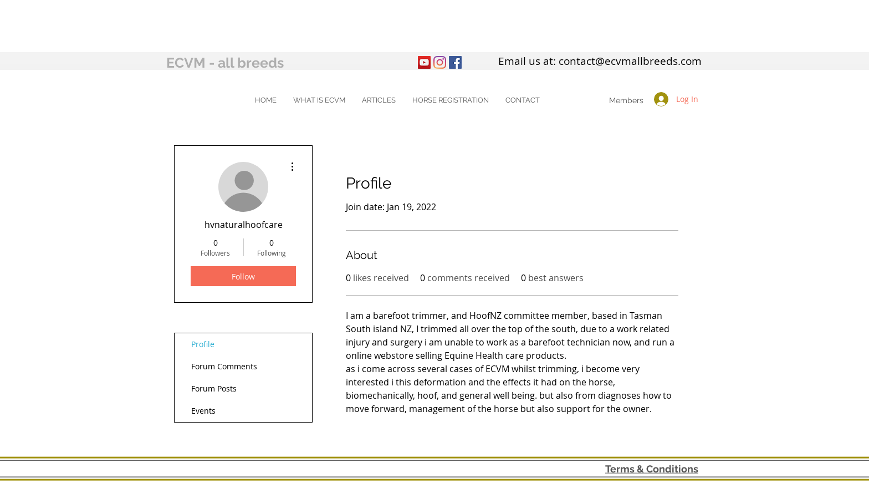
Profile (202, 344)
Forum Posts (214, 388)
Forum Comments (224, 366)
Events (203, 410)
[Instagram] (439, 62)
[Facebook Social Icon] (455, 62)
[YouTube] (424, 62)
